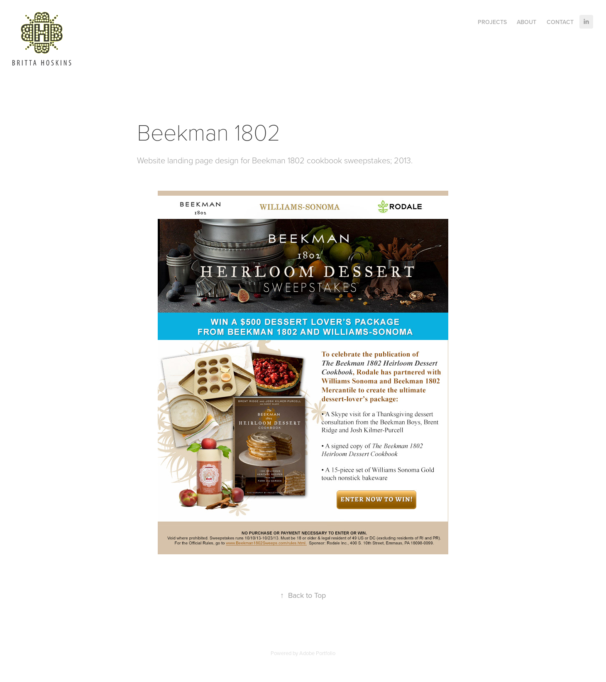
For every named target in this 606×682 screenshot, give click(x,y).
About (526, 22)
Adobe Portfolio (317, 653)
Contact (560, 22)
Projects (492, 22)
